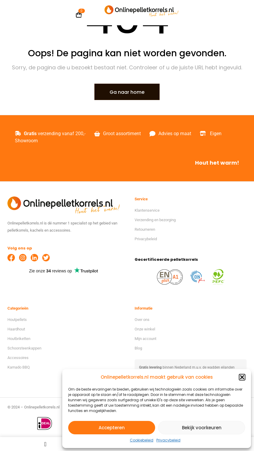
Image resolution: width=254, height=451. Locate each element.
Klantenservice (147, 210)
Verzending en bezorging (155, 220)
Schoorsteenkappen (24, 348)
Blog (138, 348)
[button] (242, 377)
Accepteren (112, 428)
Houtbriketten (18, 338)
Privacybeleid (168, 440)
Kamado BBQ (18, 367)
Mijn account (145, 338)
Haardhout (16, 329)
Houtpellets (17, 319)
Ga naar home (127, 92)
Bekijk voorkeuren (202, 428)
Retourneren (145, 229)
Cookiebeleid (141, 440)
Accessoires (18, 357)
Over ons (142, 319)
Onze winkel (145, 329)
